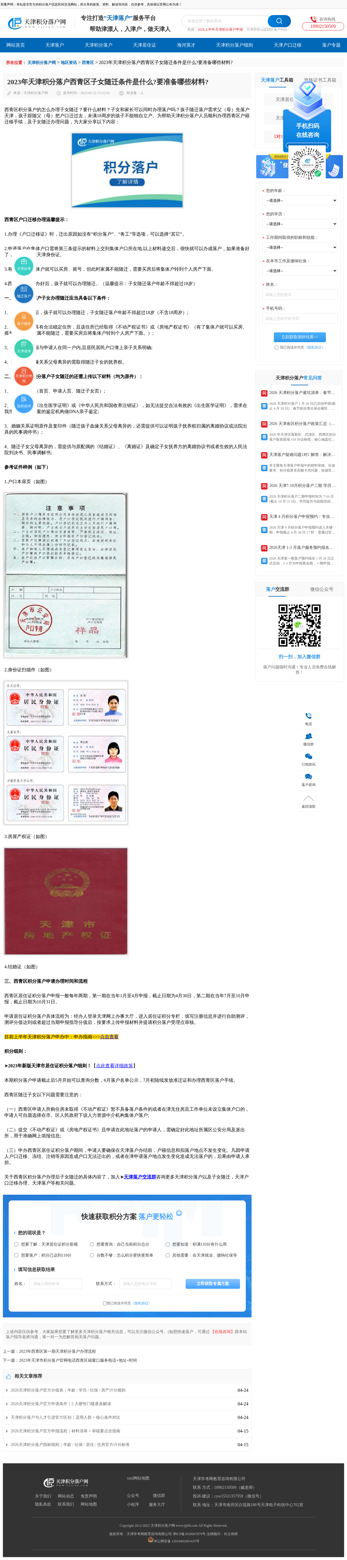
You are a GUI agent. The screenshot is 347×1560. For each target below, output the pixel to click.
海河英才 (186, 45)
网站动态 (66, 1496)
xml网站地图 (138, 1478)
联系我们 (66, 1504)
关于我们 (43, 1496)
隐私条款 (43, 1504)
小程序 (133, 1505)
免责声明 (89, 1496)
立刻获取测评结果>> (299, 337)
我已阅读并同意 (129, 1303)
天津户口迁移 (288, 45)
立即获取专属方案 (213, 1284)
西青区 (88, 63)
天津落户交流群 (140, 1176)
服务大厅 (157, 1505)
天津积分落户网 (41, 63)
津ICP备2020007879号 (189, 1534)
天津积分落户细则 (234, 45)
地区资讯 (69, 63)
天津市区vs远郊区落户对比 (267, 30)
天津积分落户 (98, 45)
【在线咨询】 (223, 1332)
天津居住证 (144, 45)
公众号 (133, 1496)
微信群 (159, 1496)
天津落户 (54, 45)
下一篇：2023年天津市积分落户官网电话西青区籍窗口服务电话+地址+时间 (70, 1360)
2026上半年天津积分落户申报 (220, 30)
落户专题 (331, 45)
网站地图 (89, 1504)
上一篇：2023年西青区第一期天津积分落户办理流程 (49, 1351)
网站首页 (15, 45)
